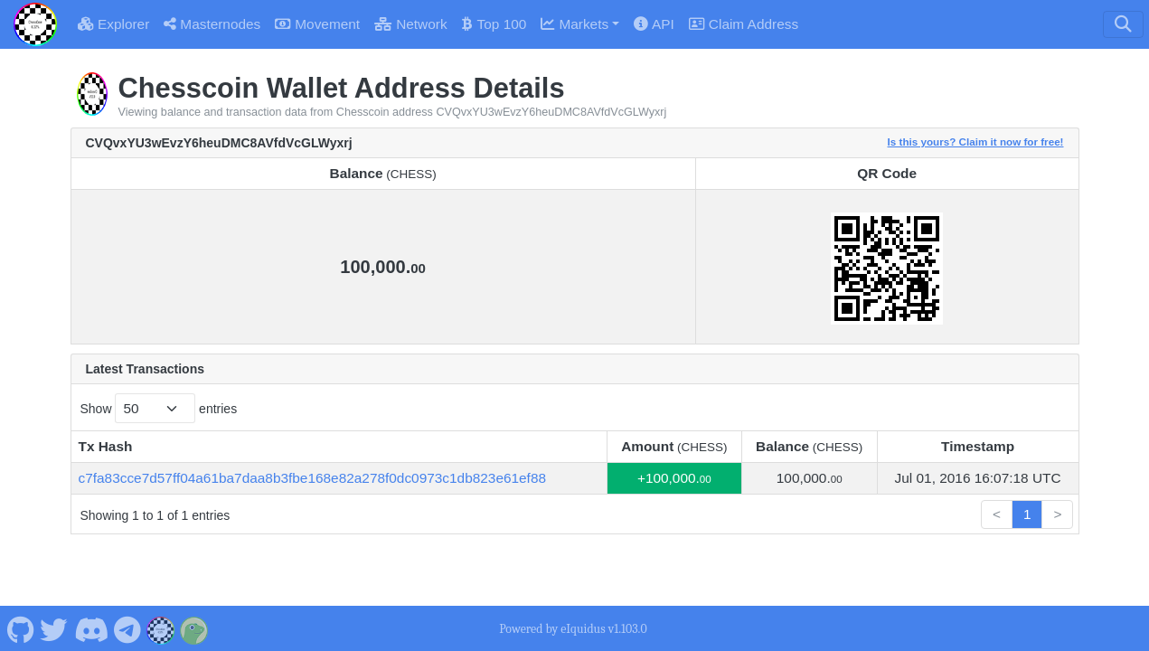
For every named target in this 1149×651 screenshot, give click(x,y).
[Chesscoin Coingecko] (194, 628)
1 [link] (1027, 514)
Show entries (159, 408)
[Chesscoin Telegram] (128, 628)
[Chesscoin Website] (161, 628)
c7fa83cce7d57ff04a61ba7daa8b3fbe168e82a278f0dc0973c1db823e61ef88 (313, 478)
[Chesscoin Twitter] (54, 628)
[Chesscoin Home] (35, 24)
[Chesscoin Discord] (90, 628)
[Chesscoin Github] (20, 628)
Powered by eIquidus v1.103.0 (572, 629)
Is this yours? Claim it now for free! (976, 141)
